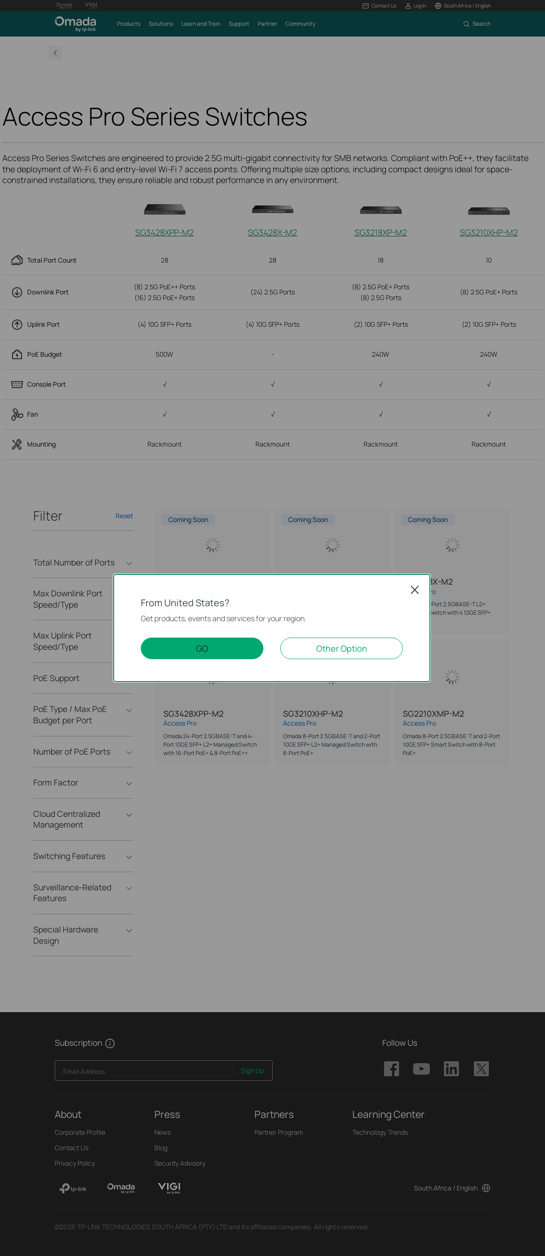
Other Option (341, 648)
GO (202, 648)
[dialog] (272, 628)
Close (415, 590)
